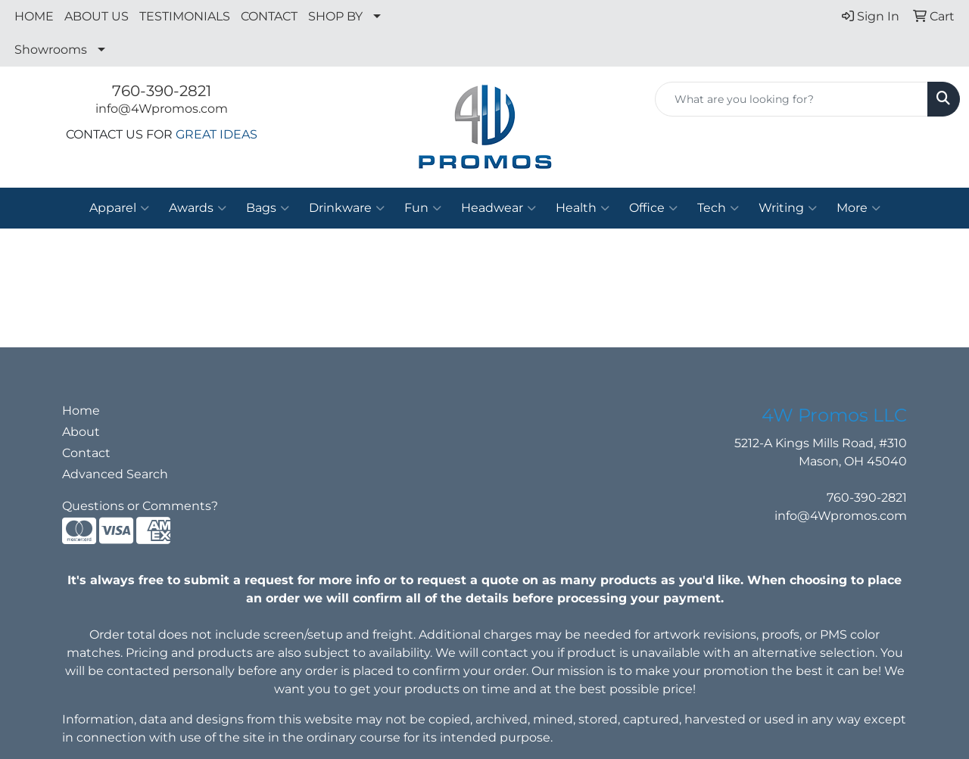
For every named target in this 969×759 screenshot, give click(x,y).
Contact (86, 453)
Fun (422, 208)
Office (653, 208)
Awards (197, 208)
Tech (718, 208)
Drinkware (347, 208)
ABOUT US (96, 16)
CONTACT (269, 16)
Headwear (498, 208)
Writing (788, 208)
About (81, 432)
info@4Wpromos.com (161, 108)
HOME (34, 16)
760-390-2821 (161, 91)
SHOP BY (335, 16)
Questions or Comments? (140, 506)
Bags (267, 208)
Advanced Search (115, 474)
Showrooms (50, 49)
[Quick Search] (791, 99)
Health (582, 208)
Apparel (119, 208)
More (858, 208)
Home (81, 410)
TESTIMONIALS (184, 16)
